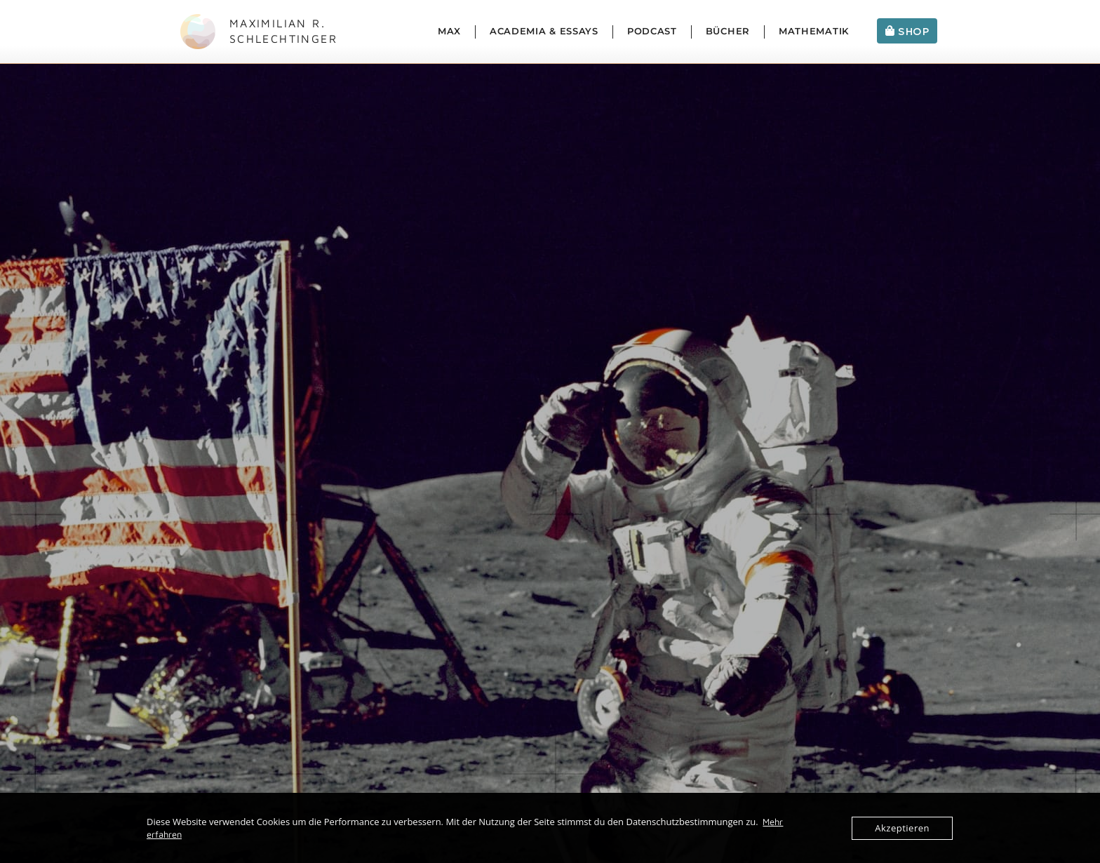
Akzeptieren (902, 828)
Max (449, 31)
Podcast (652, 31)
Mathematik (814, 31)
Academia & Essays (544, 31)
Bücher (728, 31)
